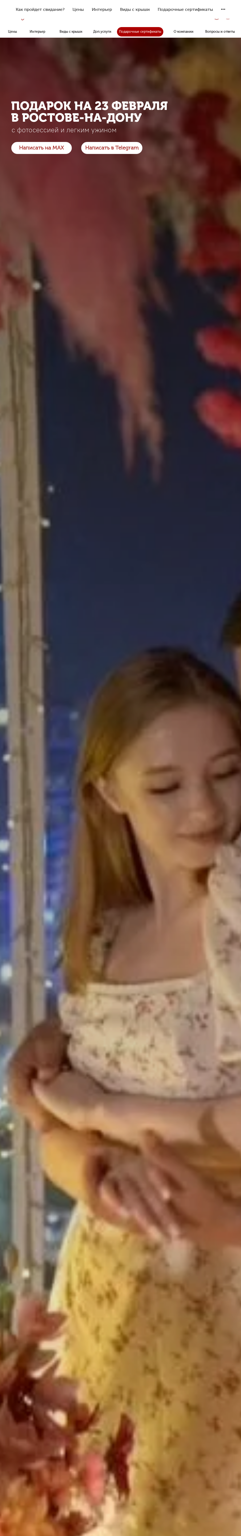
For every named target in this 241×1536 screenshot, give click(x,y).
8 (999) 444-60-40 (174, 15)
